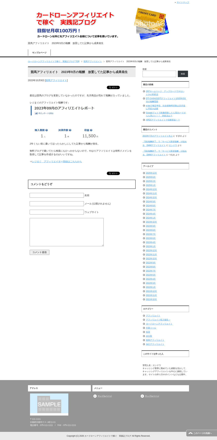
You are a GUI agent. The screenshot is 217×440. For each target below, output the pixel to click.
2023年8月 (151, 230)
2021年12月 (151, 291)
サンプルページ (39, 52)
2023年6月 (151, 238)
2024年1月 (151, 218)
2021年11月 (151, 295)
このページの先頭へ (202, 433)
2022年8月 (151, 267)
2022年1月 (151, 287)
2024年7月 (151, 210)
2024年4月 (151, 214)
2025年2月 (151, 181)
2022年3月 (151, 283)
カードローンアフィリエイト (159, 324)
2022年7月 (151, 271)
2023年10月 (151, 222)
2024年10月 (151, 197)
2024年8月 (151, 205)
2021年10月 (151, 299)
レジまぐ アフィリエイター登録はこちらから (57, 161)
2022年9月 (151, 263)
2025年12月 (151, 173)
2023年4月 (151, 242)
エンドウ (173, 145)
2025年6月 (151, 177)
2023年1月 (151, 246)
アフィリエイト (153, 316)
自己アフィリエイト (155, 344)
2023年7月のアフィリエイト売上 (158, 136)
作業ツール (151, 328)
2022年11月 (151, 254)
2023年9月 (151, 226)
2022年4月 (151, 279)
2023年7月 (151, 234)
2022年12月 (151, 250)
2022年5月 (151, 275)
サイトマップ (183, 2)
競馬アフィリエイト (56, 80)
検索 (145, 69)
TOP (54, 61)
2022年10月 (151, 258)
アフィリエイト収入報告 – (158, 320)
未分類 (149, 336)
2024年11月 (151, 193)
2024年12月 (151, 189)
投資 (148, 332)
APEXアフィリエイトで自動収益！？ (163, 120)
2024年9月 (151, 201)
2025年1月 (151, 185)
